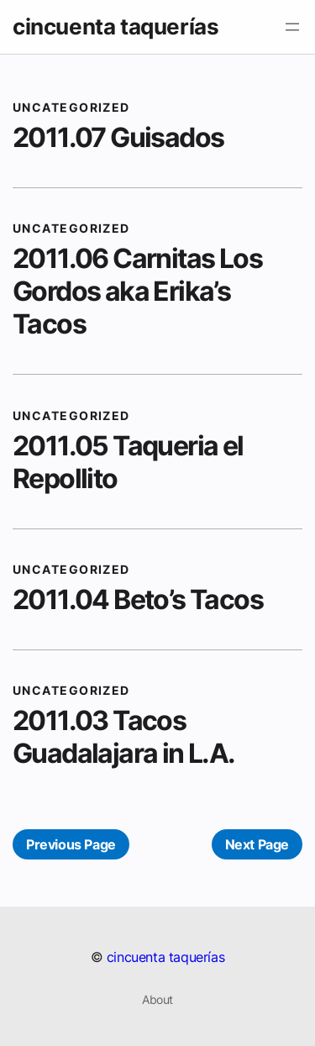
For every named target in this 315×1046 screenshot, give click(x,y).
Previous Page (71, 844)
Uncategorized (71, 107)
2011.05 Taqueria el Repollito (128, 462)
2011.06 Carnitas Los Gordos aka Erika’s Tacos (137, 291)
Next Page (257, 844)
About (157, 1000)
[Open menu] (292, 27)
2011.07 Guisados (118, 137)
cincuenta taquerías (115, 26)
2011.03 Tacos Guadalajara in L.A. (124, 737)
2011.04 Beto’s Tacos (138, 599)
